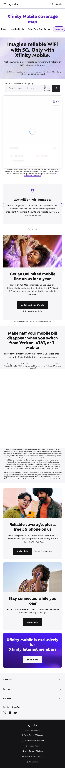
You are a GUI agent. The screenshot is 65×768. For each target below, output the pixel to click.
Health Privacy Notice (32, 756)
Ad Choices (32, 762)
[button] (28, 229)
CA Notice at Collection (32, 740)
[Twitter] (4, 712)
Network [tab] (59, 29)
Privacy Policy (32, 746)
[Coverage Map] (32, 130)
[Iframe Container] (32, 408)
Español (16, 707)
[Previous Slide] (3, 204)
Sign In (59, 4)
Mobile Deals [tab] (17, 29)
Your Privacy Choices (32, 751)
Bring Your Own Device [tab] (39, 29)
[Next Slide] (62, 204)
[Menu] (5, 4)
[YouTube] (15, 712)
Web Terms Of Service (32, 735)
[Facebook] (10, 712)
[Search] (52, 4)
